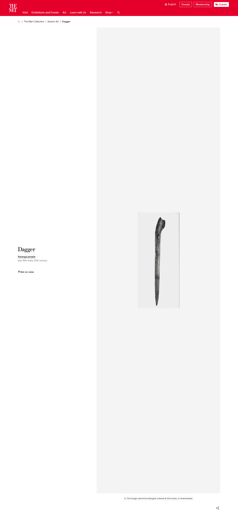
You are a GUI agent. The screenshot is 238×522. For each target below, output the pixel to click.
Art (64, 12)
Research (96, 12)
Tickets (223, 4)
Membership (203, 4)
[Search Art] (53, 22)
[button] (118, 12)
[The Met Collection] (34, 22)
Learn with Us (78, 12)
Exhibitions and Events (45, 12)
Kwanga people (26, 256)
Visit (25, 12)
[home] (19, 22)
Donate (186, 4)
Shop (109, 12)
